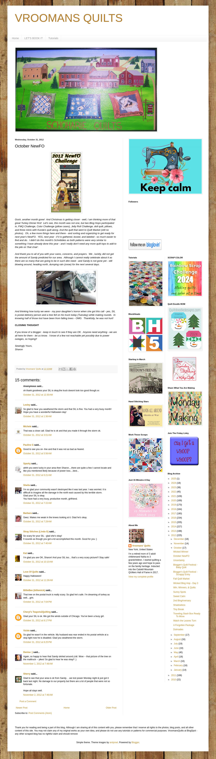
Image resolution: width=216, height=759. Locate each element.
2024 (174, 483)
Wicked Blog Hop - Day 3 (185, 583)
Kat (25, 553)
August (177, 639)
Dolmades (178, 629)
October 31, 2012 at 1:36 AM (37, 416)
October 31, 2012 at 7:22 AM (37, 503)
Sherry (26, 674)
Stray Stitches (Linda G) (36, 531)
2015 (174, 522)
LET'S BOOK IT (33, 38)
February (178, 665)
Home (15, 38)
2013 (174, 531)
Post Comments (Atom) (40, 713)
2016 (174, 518)
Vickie (26, 630)
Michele (27, 426)
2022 (174, 491)
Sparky (27, 463)
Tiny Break (178, 609)
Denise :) (28, 652)
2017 (174, 513)
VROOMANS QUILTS (69, 18)
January (178, 670)
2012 (174, 535)
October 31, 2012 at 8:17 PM (37, 620)
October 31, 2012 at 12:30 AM (38, 394)
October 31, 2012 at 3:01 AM (37, 435)
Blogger (135, 742)
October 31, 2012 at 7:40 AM (37, 543)
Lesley (26, 405)
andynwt (113, 742)
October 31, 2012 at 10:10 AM (38, 561)
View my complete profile (140, 576)
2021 (174, 496)
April (176, 656)
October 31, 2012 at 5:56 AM (37, 453)
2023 (174, 487)
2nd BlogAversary (182, 600)
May (176, 652)
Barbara (27, 513)
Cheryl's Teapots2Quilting (37, 612)
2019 (174, 504)
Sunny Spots (179, 592)
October (178, 548)
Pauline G (28, 445)
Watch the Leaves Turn (184, 620)
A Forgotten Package (183, 625)
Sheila (26, 485)
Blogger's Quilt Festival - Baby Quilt (185, 566)
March (177, 661)
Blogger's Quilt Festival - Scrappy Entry (185, 573)
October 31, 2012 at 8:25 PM (37, 642)
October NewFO (181, 556)
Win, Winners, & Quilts (184, 587)
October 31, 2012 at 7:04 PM (37, 602)
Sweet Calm (179, 596)
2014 (174, 526)
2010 (174, 679)
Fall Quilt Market (181, 578)
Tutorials (53, 38)
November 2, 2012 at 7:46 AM (38, 695)
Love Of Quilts (31, 572)
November (179, 543)
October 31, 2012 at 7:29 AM (37, 521)
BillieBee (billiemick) (34, 590)
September (179, 635)
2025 (174, 478)
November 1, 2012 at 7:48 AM (38, 663)
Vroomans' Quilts (141, 545)
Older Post (111, 707)
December (179, 539)
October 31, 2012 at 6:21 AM (37, 475)
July (176, 643)
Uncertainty (179, 560)
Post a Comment (28, 701)
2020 (174, 500)
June (176, 648)
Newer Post (21, 707)
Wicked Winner (180, 551)
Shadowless (179, 605)
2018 (174, 509)
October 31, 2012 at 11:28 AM (38, 580)
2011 (174, 675)
